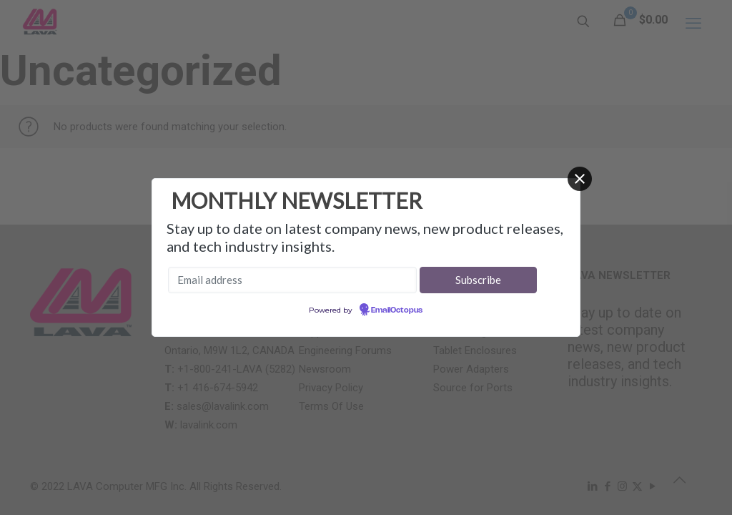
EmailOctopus (396, 310)
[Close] (580, 179)
